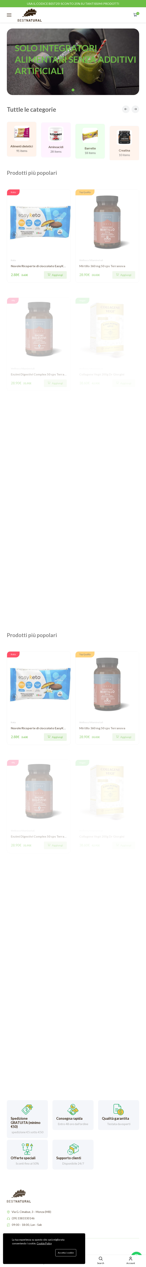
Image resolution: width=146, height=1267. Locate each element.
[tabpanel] (73, 62)
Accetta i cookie (66, 1252)
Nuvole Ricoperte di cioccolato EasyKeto (39, 266)
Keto (13, 260)
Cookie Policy (44, 1243)
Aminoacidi (55, 152)
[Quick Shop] (55, 275)
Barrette (90, 157)
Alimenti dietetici (21, 150)
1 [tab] (73, 90)
